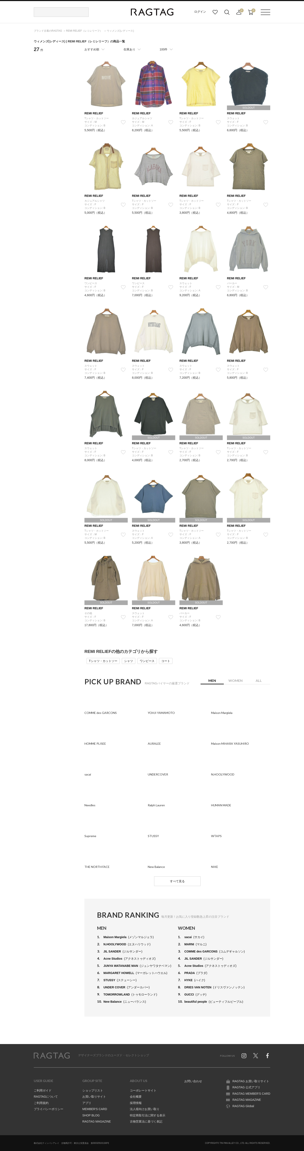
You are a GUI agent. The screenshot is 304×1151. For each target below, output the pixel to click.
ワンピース (147, 661)
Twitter (255, 1055)
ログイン (200, 11)
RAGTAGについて (46, 1096)
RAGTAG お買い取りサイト (250, 1081)
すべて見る (177, 881)
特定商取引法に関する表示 (147, 1115)
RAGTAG (52, 1055)
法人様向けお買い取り (144, 1109)
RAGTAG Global (243, 1106)
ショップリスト (92, 1090)
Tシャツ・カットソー (103, 661)
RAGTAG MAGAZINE (96, 1121)
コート (165, 661)
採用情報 (136, 1103)
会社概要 (136, 1096)
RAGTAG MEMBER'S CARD (251, 1093)
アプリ (86, 1103)
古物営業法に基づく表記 (146, 1121)
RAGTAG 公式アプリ (246, 1087)
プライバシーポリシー (48, 1109)
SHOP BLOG (91, 1115)
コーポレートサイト (143, 1090)
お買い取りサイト (94, 1096)
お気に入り (215, 12)
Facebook (267, 1055)
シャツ (128, 661)
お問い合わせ (193, 1081)
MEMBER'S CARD (94, 1109)
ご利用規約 (41, 1103)
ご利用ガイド (43, 1090)
